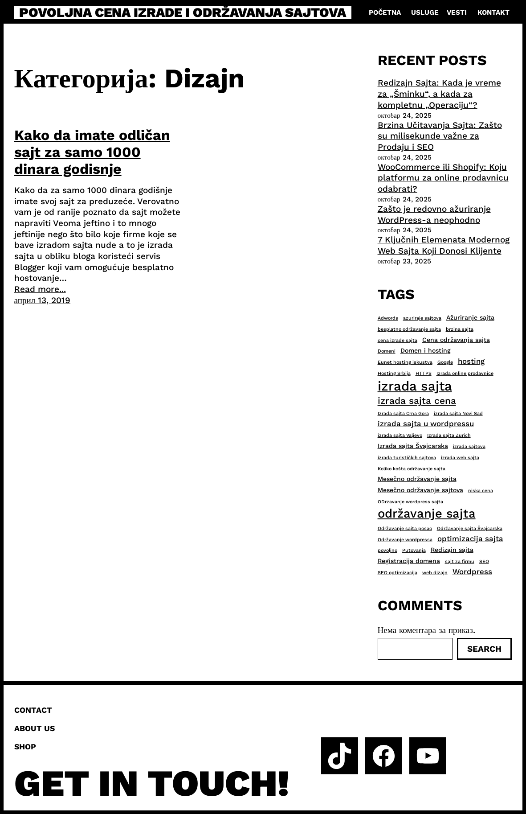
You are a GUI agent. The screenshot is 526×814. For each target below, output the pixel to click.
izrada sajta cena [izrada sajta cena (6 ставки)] (417, 400)
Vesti (457, 12)
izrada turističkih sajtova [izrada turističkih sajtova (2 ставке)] (407, 457)
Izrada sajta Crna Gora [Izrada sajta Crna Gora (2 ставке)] (403, 413)
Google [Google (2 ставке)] (445, 362)
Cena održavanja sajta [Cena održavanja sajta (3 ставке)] (456, 339)
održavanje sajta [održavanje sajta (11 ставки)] (427, 513)
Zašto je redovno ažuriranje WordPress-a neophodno (434, 214)
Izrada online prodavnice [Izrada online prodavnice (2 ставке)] (464, 373)
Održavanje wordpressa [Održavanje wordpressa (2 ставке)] (405, 540)
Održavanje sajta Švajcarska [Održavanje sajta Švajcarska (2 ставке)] (469, 528)
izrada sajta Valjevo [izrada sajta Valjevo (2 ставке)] (400, 435)
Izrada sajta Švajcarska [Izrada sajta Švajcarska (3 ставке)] (413, 445)
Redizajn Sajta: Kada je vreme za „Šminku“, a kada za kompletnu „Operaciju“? (439, 94)
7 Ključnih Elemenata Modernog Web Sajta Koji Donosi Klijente (444, 245)
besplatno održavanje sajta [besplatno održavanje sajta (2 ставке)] (409, 329)
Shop (25, 746)
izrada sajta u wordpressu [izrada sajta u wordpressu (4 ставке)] (426, 423)
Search (484, 649)
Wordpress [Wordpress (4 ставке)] (472, 571)
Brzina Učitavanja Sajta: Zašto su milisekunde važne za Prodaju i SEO (440, 136)
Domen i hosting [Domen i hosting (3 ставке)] (425, 350)
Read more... (40, 289)
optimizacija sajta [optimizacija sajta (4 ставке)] (470, 538)
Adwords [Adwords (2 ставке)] (388, 318)
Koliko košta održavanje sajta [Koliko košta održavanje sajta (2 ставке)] (411, 469)
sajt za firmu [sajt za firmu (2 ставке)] (459, 561)
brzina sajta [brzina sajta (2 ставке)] (459, 329)
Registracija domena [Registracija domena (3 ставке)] (409, 560)
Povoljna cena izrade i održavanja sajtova (182, 13)
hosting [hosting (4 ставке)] (471, 361)
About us (34, 728)
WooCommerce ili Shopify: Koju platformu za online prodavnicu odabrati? (443, 178)
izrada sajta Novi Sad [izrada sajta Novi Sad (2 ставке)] (458, 413)
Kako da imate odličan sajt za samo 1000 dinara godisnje (92, 152)
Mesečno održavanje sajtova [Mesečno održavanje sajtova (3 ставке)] (420, 489)
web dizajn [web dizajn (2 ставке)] (435, 573)
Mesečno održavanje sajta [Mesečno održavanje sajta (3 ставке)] (417, 478)
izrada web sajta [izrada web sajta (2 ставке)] (460, 457)
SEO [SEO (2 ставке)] (484, 561)
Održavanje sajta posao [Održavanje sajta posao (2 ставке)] (405, 528)
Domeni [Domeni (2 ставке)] (387, 351)
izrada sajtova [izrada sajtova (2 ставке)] (469, 446)
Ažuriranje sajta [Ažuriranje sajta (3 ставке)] (470, 317)
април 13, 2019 (42, 300)
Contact (33, 710)
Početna (385, 12)
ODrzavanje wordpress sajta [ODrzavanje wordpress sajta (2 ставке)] (410, 502)
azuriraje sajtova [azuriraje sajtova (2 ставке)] (422, 318)
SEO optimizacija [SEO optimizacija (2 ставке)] (397, 573)
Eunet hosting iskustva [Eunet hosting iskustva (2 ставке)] (405, 362)
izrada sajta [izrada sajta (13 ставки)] (415, 386)
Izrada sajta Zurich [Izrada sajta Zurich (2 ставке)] (449, 435)
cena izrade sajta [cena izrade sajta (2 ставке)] (397, 340)
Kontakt (493, 12)
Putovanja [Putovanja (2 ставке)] (414, 550)
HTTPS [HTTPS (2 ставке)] (424, 373)
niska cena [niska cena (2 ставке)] (480, 490)
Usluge (425, 12)
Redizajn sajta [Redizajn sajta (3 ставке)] (452, 549)
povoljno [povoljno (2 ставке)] (387, 550)
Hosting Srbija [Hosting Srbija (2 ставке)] (394, 373)
